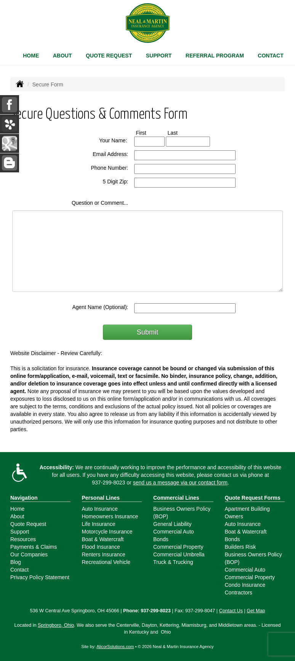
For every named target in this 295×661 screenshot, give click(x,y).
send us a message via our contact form (180, 482)
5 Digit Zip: (115, 181)
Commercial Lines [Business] (176, 498)
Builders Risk (240, 547)
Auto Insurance (100, 509)
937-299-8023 (108, 482)
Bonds (160, 539)
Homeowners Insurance (110, 516)
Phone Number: (109, 168)
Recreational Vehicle (106, 562)
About (62, 56)
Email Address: (110, 154)
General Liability (172, 524)
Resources (23, 539)
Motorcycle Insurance (107, 532)
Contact (270, 56)
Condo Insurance (245, 585)
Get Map (256, 610)
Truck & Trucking (173, 562)
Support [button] (159, 56)
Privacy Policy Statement (39, 577)
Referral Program (215, 56)
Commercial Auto (173, 532)
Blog (15, 562)
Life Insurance (98, 524)
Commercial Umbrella (179, 554)
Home (31, 56)
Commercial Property (178, 547)
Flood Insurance (101, 547)
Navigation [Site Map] (24, 498)
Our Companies (29, 554)
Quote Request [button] (109, 56)
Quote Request (28, 524)
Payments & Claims (33, 547)
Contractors (238, 592)
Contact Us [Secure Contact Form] (231, 610)
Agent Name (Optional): (100, 307)
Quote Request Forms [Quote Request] (253, 498)
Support (19, 532)
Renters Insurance (103, 554)
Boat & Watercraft (103, 539)
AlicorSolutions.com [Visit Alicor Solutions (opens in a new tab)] (115, 646)
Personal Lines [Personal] (101, 498)
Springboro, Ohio (56, 625)
